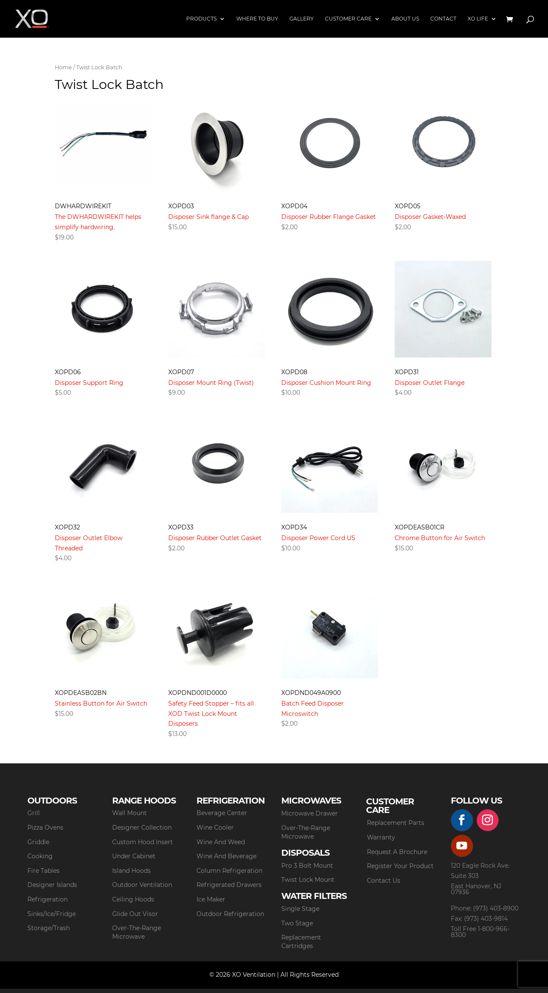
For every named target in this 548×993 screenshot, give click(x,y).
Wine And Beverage (226, 856)
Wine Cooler (215, 827)
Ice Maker (211, 899)
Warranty (381, 837)
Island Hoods (131, 871)
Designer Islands (52, 885)
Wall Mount (129, 813)
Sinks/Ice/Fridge (51, 914)
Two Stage (297, 923)
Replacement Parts (395, 823)
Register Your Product (400, 866)
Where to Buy (257, 19)
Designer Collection (142, 827)
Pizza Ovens (45, 827)
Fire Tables (43, 871)
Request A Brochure (397, 852)
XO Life (478, 19)
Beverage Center (222, 813)
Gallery (301, 19)
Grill (33, 813)
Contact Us (383, 880)
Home (63, 67)
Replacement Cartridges (301, 942)
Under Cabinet (133, 856)
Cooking (40, 856)
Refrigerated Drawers (229, 885)
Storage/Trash (48, 928)
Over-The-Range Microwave (136, 932)
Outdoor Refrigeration (230, 914)
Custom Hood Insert (142, 842)
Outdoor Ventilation (142, 885)
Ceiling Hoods (133, 899)
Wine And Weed (221, 842)
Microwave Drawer (309, 813)
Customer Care (348, 19)
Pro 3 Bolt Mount (307, 865)
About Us (405, 19)
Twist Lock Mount (307, 880)
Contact (443, 19)
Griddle (38, 842)
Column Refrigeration (229, 871)
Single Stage (300, 909)
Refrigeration (47, 899)
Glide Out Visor (135, 914)
